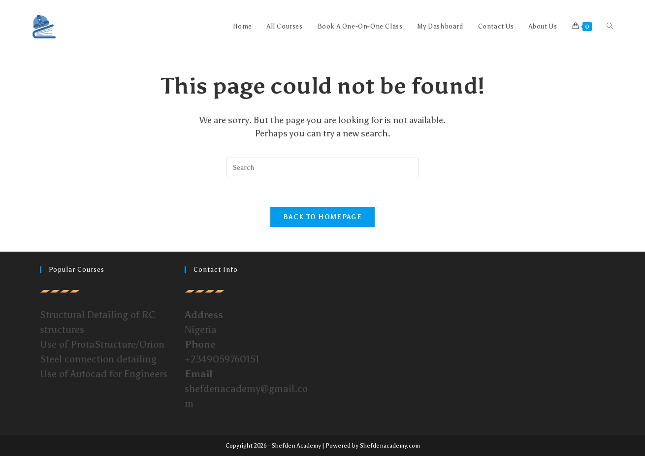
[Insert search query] (322, 167)
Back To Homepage (322, 217)
